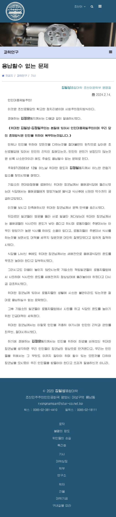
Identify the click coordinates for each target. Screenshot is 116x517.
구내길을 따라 (61, 505)
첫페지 (7, 75)
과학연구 (22, 75)
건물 (62, 491)
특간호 (62, 445)
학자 (62, 484)
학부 (62, 468)
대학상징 (62, 461)
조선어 (80, 6)
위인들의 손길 (61, 438)
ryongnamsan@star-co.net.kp (60, 403)
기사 (33, 75)
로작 (62, 423)
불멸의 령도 (62, 431)
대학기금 (62, 498)
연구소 (62, 475)
